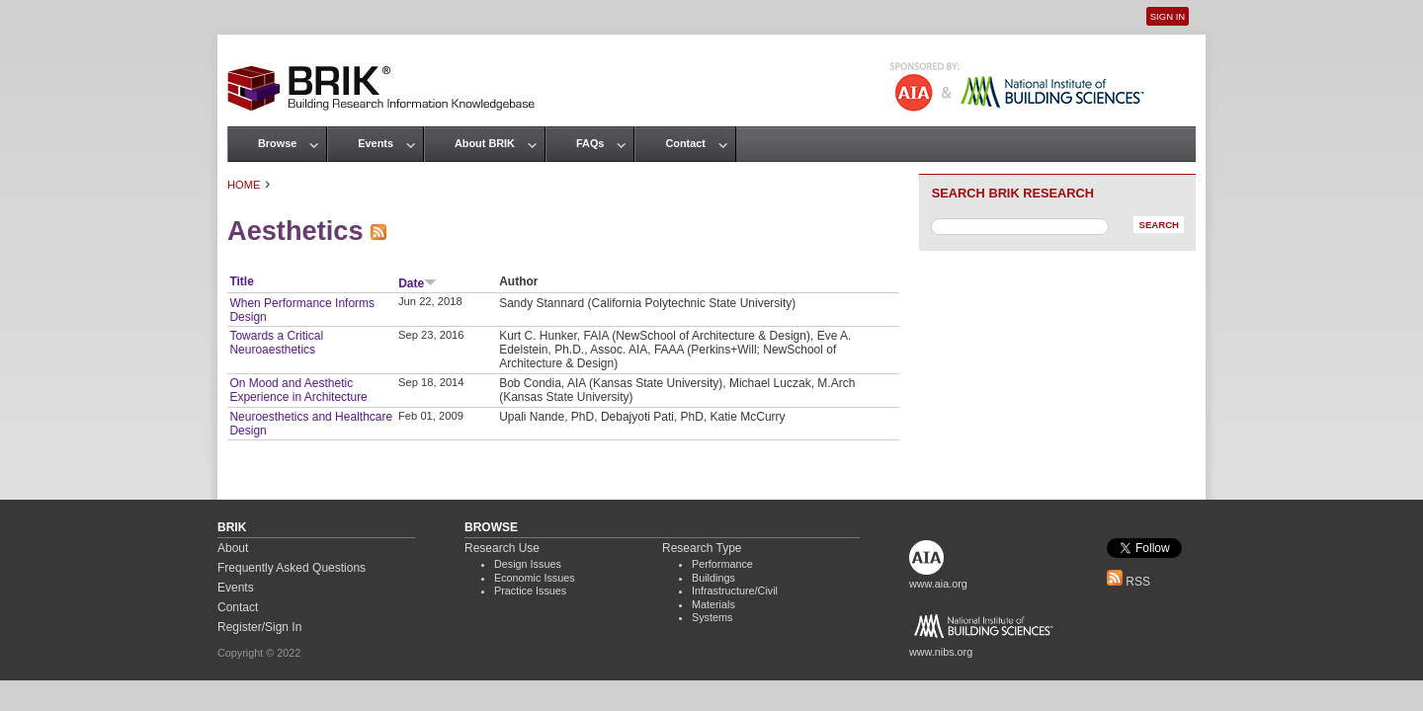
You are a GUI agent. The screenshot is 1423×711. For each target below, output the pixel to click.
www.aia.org (938, 584)
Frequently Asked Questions (291, 568)
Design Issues (527, 564)
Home (244, 185)
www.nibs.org (940, 652)
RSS (1128, 582)
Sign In (1167, 16)
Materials (713, 604)
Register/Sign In (259, 627)
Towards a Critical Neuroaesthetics (276, 342)
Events (375, 143)
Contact (685, 143)
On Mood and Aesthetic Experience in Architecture (298, 390)
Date (417, 283)
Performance (722, 564)
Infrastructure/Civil (735, 590)
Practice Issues (530, 590)
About (232, 548)
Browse (277, 143)
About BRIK (485, 143)
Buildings (713, 578)
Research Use (502, 548)
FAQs (590, 143)
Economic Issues (534, 578)
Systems (712, 617)
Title (241, 281)
